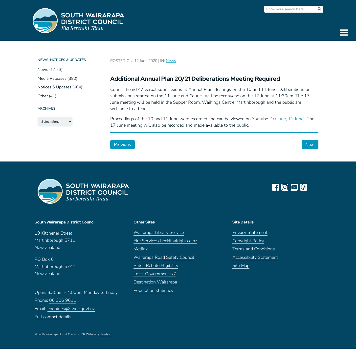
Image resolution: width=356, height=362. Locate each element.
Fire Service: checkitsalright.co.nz (165, 241)
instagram (284, 187)
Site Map (240, 265)
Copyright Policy (248, 241)
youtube (294, 187)
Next (310, 144)
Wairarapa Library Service (159, 232)
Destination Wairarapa (155, 282)
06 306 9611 (62, 300)
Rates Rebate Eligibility (156, 265)
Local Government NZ (155, 274)
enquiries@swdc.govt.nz (71, 309)
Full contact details (53, 317)
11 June (295, 119)
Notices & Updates (54, 87)
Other (43, 96)
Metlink (141, 249)
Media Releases (52, 78)
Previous (122, 144)
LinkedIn (313, 187)
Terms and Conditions (253, 249)
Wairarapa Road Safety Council (164, 257)
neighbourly (303, 187)
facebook (275, 187)
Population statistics (153, 290)
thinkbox (105, 334)
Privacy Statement (249, 232)
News (43, 69)
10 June (278, 119)
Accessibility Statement (255, 257)
